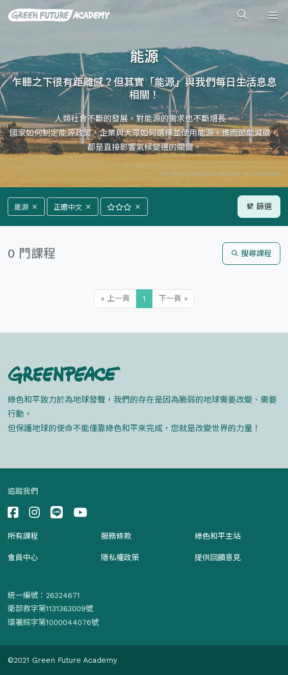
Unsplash (266, 173)
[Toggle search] (242, 15)
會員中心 (23, 557)
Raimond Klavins (215, 173)
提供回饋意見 (218, 557)
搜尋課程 (251, 253)
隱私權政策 (120, 557)
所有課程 (23, 536)
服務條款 (116, 536)
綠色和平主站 (218, 536)
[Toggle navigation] (272, 15)
